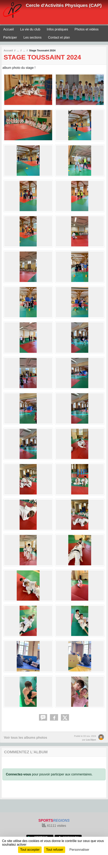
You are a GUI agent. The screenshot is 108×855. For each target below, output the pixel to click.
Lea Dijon (91, 739)
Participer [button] (10, 37)
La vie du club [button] (30, 29)
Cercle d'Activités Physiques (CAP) (64, 5)
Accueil (8, 29)
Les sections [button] (33, 37)
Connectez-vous (18, 774)
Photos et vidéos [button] (86, 29)
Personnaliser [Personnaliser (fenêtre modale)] (79, 849)
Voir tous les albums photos (25, 737)
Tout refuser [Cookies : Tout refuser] (54, 849)
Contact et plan (59, 37)
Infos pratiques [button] (57, 29)
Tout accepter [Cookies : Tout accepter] (30, 849)
